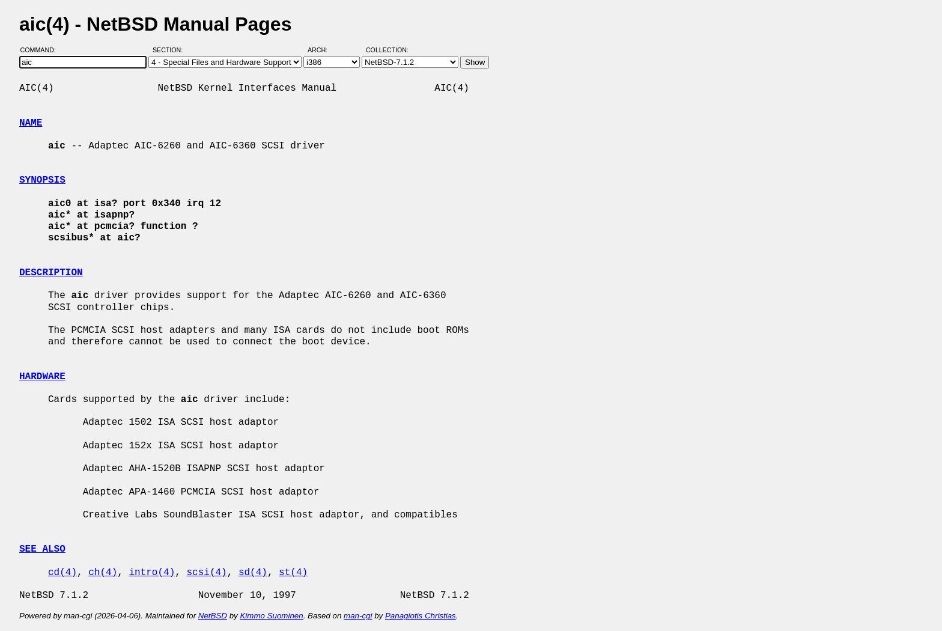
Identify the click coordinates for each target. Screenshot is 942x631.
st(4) (293, 572)
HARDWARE (42, 376)
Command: (41, 49)
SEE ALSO (42, 549)
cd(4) (62, 572)
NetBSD (212, 615)
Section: (170, 49)
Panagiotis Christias (420, 615)
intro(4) (152, 572)
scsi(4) (206, 572)
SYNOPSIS (42, 180)
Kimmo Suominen (271, 615)
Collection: (387, 49)
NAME (30, 123)
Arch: (323, 49)
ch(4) (102, 572)
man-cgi (358, 615)
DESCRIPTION (51, 272)
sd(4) (253, 572)
